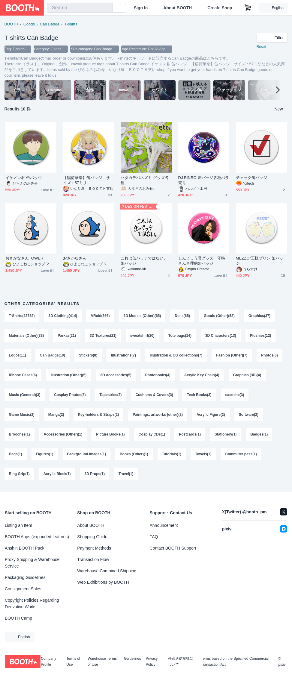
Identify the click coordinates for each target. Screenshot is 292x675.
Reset (261, 47)
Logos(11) (17, 355)
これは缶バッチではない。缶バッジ (144, 261)
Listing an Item (18, 525)
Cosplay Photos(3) (70, 395)
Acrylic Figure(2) (211, 414)
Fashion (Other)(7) (231, 355)
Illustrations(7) (123, 355)
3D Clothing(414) (63, 316)
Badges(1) (259, 434)
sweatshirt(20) (142, 335)
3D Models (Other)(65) (142, 316)
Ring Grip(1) (19, 474)
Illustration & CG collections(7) (176, 355)
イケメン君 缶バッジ (23, 177)
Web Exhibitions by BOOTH (103, 582)
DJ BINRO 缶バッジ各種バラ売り (203, 180)
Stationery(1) (225, 434)
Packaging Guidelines (25, 577)
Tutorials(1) (171, 454)
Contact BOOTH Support (173, 548)
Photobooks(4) (157, 375)
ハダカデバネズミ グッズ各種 (145, 180)
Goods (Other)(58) (219, 316)
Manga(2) (56, 414)
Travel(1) (126, 474)
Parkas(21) (67, 335)
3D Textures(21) (103, 335)
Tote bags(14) (179, 335)
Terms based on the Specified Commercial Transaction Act (234, 661)
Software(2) (248, 414)
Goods (29, 24)
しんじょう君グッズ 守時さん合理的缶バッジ (201, 261)
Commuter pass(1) (241, 454)
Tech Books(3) (199, 395)
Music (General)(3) (25, 395)
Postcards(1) (190, 434)
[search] (106, 8)
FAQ (154, 536)
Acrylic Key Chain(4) (201, 375)
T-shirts (71, 24)
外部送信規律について (180, 661)
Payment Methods (94, 548)
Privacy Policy (152, 661)
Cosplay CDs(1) (152, 434)
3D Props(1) (95, 474)
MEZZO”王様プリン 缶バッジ (260, 261)
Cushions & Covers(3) (154, 395)
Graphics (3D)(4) (247, 375)
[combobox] (80, 8)
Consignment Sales (23, 588)
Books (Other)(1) (134, 454)
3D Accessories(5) (115, 375)
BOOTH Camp (18, 618)
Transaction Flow (93, 559)
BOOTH (11, 24)
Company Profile (48, 661)
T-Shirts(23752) (22, 316)
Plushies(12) (260, 335)
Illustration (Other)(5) (68, 375)
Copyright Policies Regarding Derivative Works (32, 603)
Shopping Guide (92, 536)
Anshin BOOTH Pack (24, 548)
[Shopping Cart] (248, 8)
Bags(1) (15, 454)
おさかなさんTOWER (24, 258)
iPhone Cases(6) (23, 375)
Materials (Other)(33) (26, 335)
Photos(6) (269, 355)
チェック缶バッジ (251, 177)
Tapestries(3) (111, 395)
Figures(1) (44, 454)
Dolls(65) (182, 316)
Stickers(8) (88, 355)
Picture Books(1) (110, 434)
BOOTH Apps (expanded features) (37, 536)
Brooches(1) (19, 434)
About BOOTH (177, 8)
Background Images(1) (86, 454)
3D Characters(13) (220, 335)
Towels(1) (203, 454)
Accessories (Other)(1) (63, 434)
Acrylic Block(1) (57, 474)
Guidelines (132, 659)
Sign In (141, 8)
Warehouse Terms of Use (102, 661)
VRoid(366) (100, 316)
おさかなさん (74, 258)
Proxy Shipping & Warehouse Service (32, 562)
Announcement (164, 525)
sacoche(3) (234, 395)
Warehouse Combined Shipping (106, 570)
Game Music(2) (22, 414)
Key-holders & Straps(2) (98, 414)
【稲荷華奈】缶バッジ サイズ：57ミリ (86, 180)
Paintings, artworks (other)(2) (158, 414)
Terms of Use (73, 661)
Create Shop (219, 8)
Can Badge (49, 24)
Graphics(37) (259, 316)
